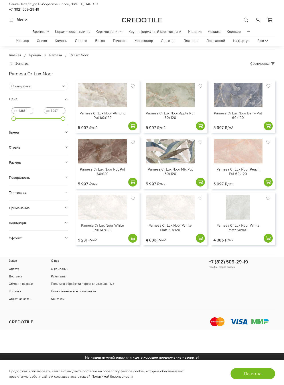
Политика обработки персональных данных (82, 284)
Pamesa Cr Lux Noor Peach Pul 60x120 (238, 171)
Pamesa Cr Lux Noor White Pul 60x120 (102, 227)
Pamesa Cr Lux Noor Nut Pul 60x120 (102, 171)
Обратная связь (20, 299)
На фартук (241, 40)
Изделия (195, 31)
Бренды (41, 31)
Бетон (100, 40)
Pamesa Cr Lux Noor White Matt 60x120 (170, 227)
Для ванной (215, 40)
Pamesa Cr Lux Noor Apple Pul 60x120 (170, 115)
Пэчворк (119, 40)
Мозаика (214, 31)
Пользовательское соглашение (73, 291)
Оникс (42, 40)
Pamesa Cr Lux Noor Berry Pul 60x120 (238, 115)
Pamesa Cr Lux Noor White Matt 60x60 (238, 227)
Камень (61, 40)
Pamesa (55, 55)
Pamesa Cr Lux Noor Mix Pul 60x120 (170, 171)
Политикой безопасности (112, 376)
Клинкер (234, 31)
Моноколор (143, 40)
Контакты (58, 299)
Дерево (81, 40)
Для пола (190, 40)
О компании (59, 269)
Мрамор (22, 40)
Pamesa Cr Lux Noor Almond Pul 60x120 (102, 115)
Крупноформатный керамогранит (155, 31)
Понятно (253, 373)
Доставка (15, 276)
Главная (15, 55)
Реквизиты (58, 276)
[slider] (13, 118)
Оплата (14, 269)
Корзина (15, 291)
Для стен (168, 40)
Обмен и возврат (21, 284)
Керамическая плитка (72, 31)
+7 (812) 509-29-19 (24, 9)
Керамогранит (109, 31)
